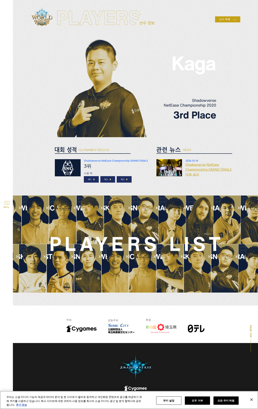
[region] (129, 400)
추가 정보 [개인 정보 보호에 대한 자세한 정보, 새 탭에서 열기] (21, 405)
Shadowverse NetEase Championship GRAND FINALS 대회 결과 (208, 169)
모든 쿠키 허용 (226, 400)
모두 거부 (197, 400)
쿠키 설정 (168, 400)
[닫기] (251, 399)
